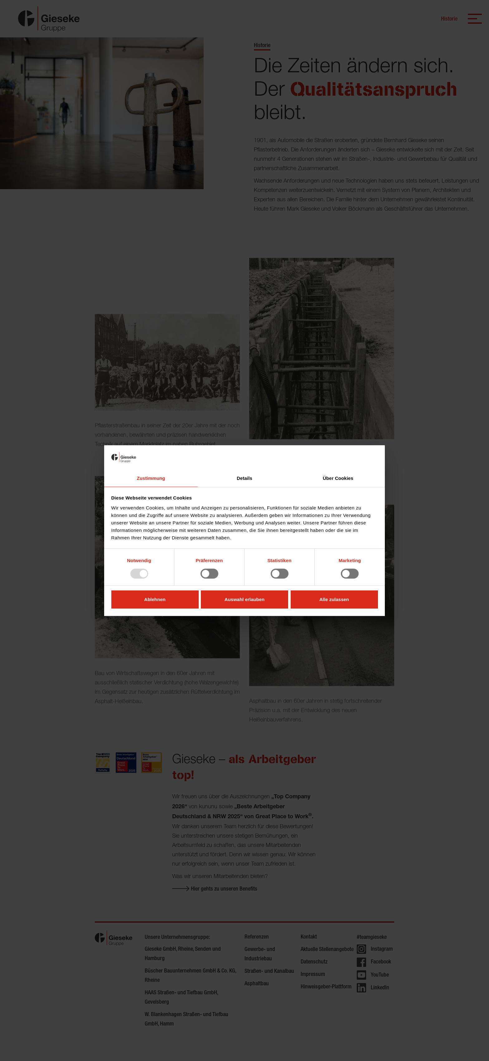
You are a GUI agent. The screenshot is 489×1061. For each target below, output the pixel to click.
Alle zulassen (334, 599)
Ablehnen (154, 599)
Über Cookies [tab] (338, 477)
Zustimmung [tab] (151, 477)
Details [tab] (244, 477)
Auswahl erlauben (244, 599)
